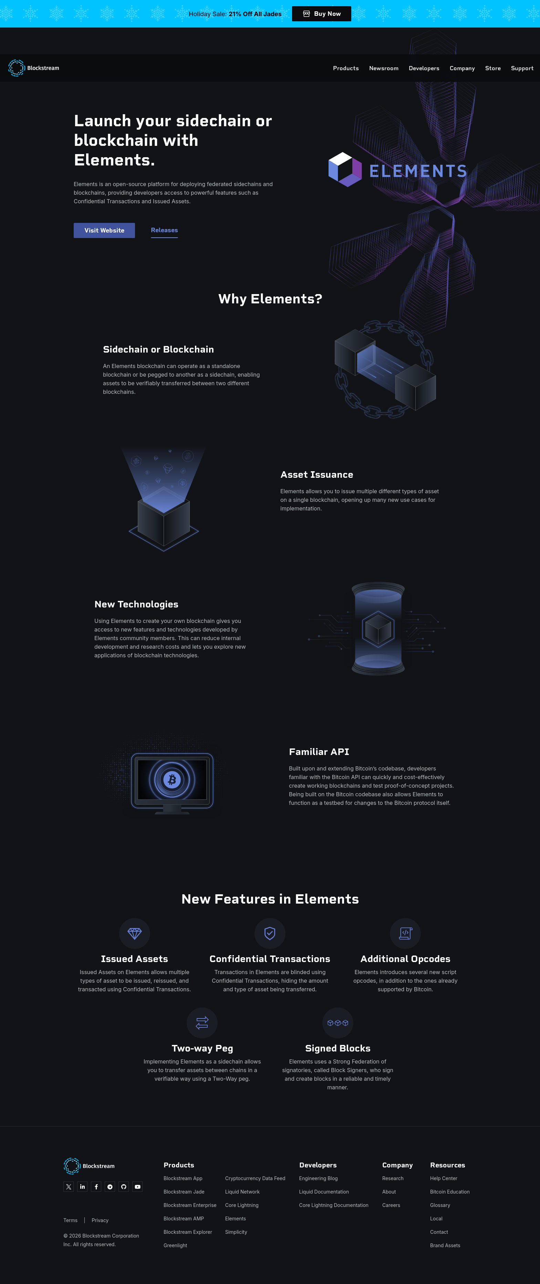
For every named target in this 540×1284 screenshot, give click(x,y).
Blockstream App (183, 1178)
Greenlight (175, 1245)
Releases (164, 230)
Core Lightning (242, 1205)
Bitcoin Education (450, 1192)
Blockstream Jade (184, 1192)
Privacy (100, 1220)
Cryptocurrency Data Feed (255, 1178)
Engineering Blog (318, 1178)
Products (312, 41)
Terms (70, 1220)
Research (393, 1178)
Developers (390, 41)
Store (459, 41)
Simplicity (236, 1232)
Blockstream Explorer (188, 1232)
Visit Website (104, 230)
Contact (439, 1232)
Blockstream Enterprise (190, 1205)
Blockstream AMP (184, 1218)
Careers (391, 1205)
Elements (235, 1218)
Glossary (440, 1205)
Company (429, 41)
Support (489, 41)
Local (436, 1218)
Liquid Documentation (324, 1192)
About (389, 1192)
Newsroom (350, 41)
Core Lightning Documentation (334, 1205)
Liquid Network (242, 1192)
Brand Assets (445, 1245)
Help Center (443, 1178)
